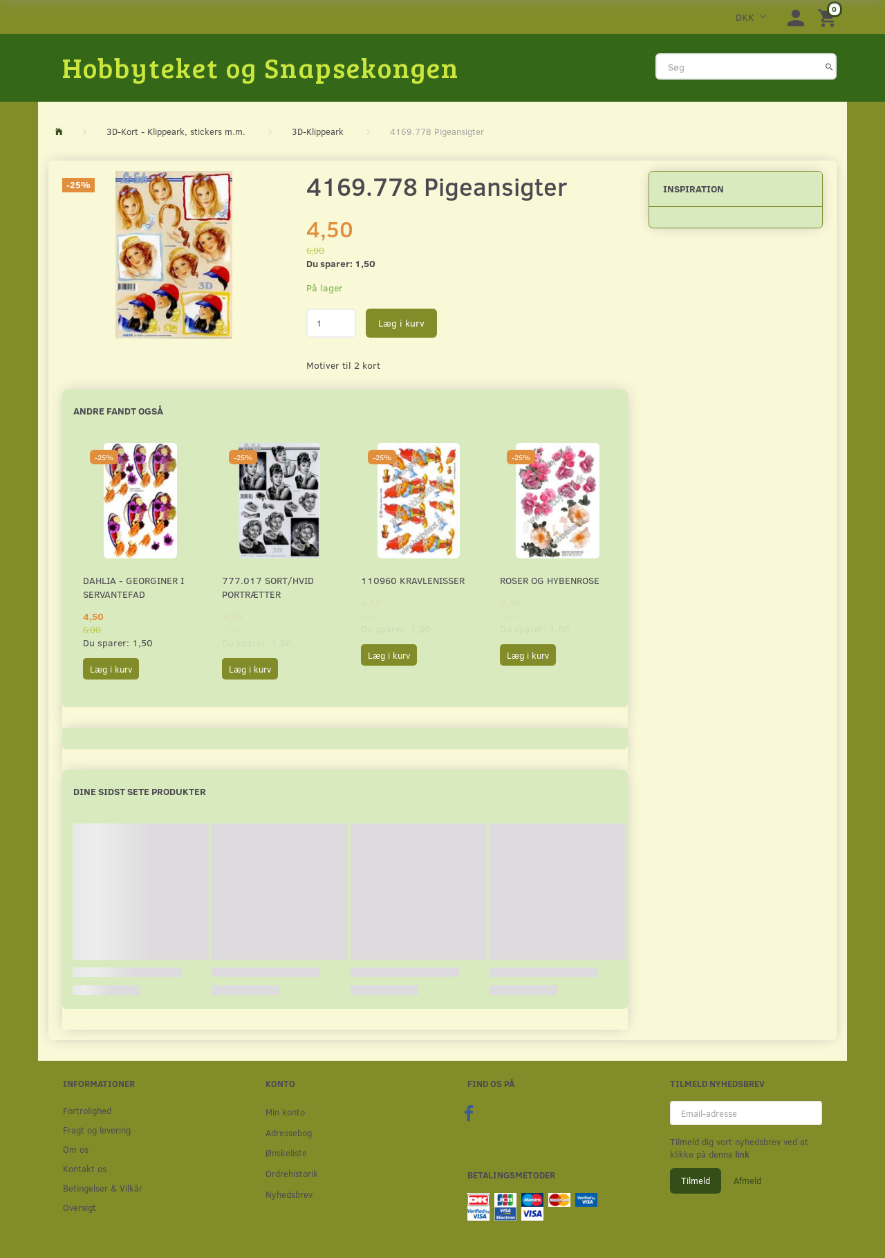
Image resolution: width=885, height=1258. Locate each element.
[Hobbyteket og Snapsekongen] (260, 67)
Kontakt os (84, 1168)
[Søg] (829, 66)
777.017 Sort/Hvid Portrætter (268, 587)
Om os (75, 1149)
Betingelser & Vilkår (102, 1188)
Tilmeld (695, 1180)
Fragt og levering (97, 1130)
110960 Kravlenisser (413, 580)
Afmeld (747, 1180)
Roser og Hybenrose (549, 580)
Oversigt (79, 1207)
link (741, 1154)
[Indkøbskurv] (829, 17)
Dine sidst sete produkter (139, 791)
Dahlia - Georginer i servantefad (133, 587)
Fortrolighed (87, 1110)
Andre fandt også (118, 410)
